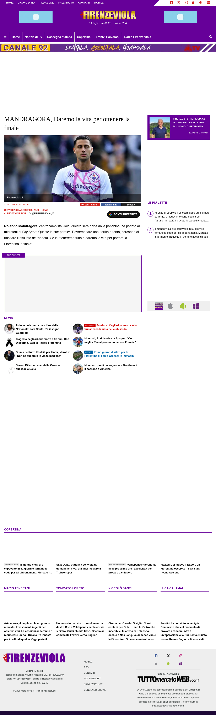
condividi (111, 204)
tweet (131, 204)
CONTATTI (84, 2)
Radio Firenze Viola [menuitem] (137, 37)
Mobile (88, 661)
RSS (86, 667)
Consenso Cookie (95, 690)
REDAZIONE (47, 2)
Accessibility (92, 678)
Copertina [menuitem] (84, 37)
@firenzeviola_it (41, 213)
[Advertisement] (178, 475)
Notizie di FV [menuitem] (33, 37)
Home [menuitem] (16, 37)
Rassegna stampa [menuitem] (59, 37)
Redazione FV (15, 213)
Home (10, 2)
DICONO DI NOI (26, 2)
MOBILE (99, 2)
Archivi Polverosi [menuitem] (107, 37)
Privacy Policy (93, 684)
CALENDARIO (66, 2)
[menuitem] (5, 37)
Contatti (89, 673)
